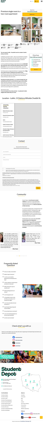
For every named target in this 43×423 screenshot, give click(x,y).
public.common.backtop (41, 417)
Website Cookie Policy (25, 408)
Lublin (37, 385)
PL (30, 1)
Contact (22, 401)
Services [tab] (5, 106)
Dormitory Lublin (4, 398)
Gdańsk (29, 375)
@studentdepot (17, 345)
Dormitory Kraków (4, 396)
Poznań (26, 381)
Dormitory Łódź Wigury (5, 410)
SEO (30, 421)
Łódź (30, 382)
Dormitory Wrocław (5, 406)
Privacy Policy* (13, 168)
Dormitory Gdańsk (4, 395)
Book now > (32, 14)
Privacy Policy (23, 405)
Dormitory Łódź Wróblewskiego (7, 408)
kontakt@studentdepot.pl (7, 385)
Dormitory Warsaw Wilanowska (6, 405)
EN (32, 1)
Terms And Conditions (25, 403)
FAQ (22, 400)
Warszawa (34, 382)
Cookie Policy (23, 406)
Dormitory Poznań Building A (6, 400)
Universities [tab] (6, 104)
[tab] (11, 271)
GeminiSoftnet (22, 421)
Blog (22, 398)
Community (23, 396)
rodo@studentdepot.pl (13, 173)
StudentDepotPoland (18, 337)
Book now (36, 69)
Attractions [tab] (5, 108)
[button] (11, 271)
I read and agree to (10, 168)
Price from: (32, 9)
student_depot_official (18, 340)
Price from (36, 55)
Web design (27, 421)
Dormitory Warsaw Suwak (5, 403)
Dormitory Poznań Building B (6, 401)
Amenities (23, 395)
